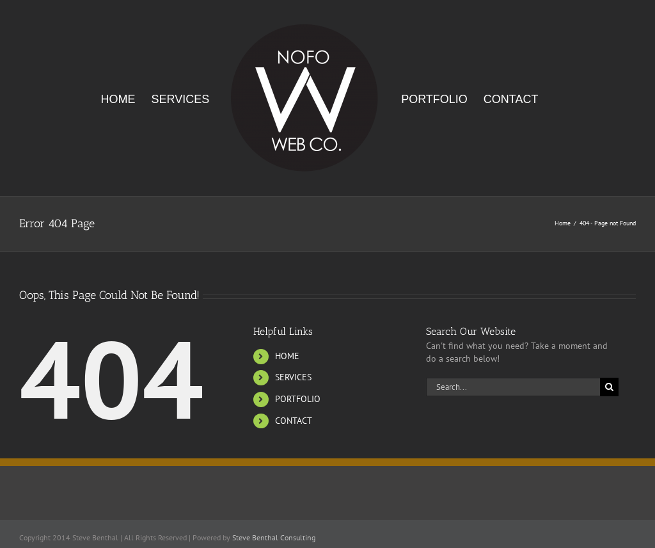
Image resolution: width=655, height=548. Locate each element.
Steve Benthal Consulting (273, 537)
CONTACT (293, 420)
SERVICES (293, 377)
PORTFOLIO (297, 399)
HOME (287, 356)
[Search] (609, 387)
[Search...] (513, 387)
